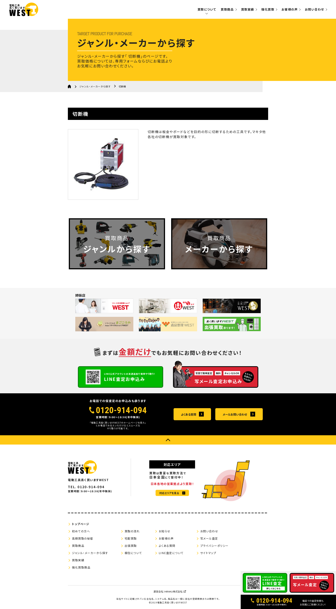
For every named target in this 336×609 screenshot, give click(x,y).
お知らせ (164, 531)
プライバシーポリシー (214, 546)
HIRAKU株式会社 (173, 591)
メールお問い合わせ (235, 414)
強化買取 (267, 9)
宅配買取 (131, 538)
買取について (206, 9)
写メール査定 (209, 538)
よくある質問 (188, 414)
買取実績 (247, 9)
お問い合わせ (314, 9)
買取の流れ (132, 531)
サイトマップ (208, 553)
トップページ (80, 524)
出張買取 (131, 546)
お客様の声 (289, 9)
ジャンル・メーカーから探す (95, 86)
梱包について (133, 553)
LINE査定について (171, 553)
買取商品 (227, 9)
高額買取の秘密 (82, 538)
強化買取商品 (81, 567)
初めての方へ (81, 531)
